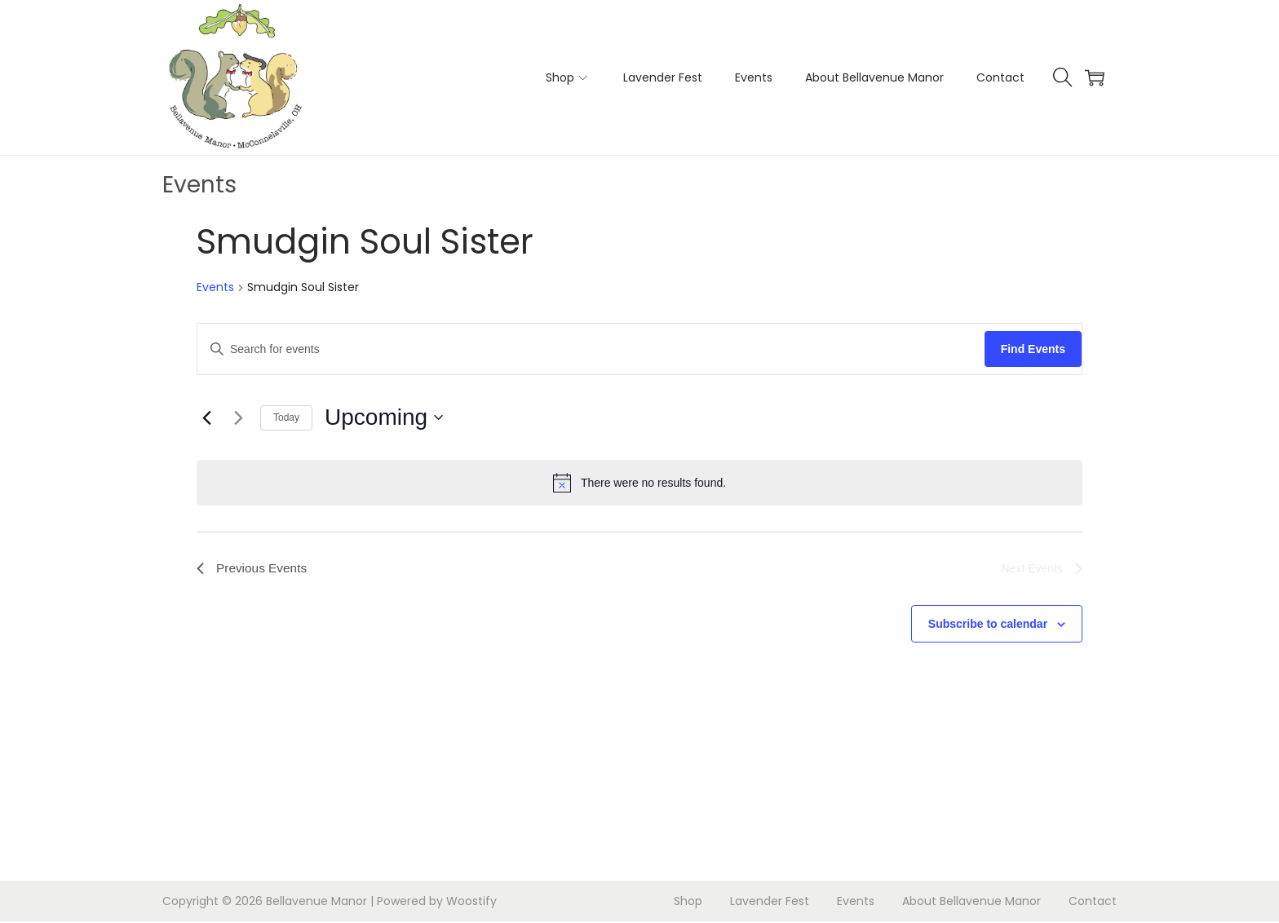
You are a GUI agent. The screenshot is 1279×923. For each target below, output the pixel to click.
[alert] (639, 483)
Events (215, 287)
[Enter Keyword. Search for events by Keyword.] (591, 349)
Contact (1093, 902)
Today (286, 417)
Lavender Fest (769, 902)
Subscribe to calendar (987, 624)
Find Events (1033, 349)
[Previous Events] (206, 417)
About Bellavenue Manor (971, 902)
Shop (688, 902)
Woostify (471, 902)
